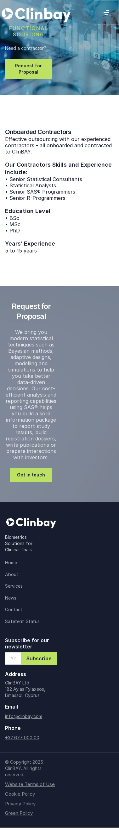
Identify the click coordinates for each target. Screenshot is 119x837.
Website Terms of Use (30, 784)
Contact (13, 609)
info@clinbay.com (23, 716)
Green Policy (19, 813)
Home (11, 562)
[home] (36, 12)
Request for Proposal (28, 69)
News (10, 597)
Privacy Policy (20, 804)
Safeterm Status (22, 621)
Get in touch (31, 474)
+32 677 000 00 (22, 737)
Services (14, 586)
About (11, 574)
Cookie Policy (20, 794)
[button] (106, 12)
